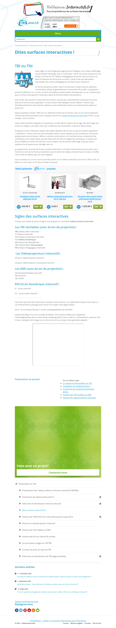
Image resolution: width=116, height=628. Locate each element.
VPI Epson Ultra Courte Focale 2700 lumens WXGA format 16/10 (90, 199)
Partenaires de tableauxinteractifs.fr (38, 497)
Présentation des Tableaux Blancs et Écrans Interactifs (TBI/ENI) (50, 490)
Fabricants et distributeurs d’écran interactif (41, 503)
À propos (87, 623)
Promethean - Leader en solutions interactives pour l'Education (58, 620)
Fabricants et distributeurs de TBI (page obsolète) (44, 556)
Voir (38, 207)
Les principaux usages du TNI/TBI (37, 543)
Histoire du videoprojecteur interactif (79, 397)
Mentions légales (76, 623)
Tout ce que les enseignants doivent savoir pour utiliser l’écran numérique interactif (52, 592)
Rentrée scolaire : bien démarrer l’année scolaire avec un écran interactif (47, 584)
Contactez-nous (58, 472)
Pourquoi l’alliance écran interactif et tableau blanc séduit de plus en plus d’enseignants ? (54, 576)
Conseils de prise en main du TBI (36, 549)
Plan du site (97, 623)
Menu (58, 33)
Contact (66, 623)
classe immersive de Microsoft (74, 115)
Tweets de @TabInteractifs (26, 601)
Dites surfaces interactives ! (34, 510)
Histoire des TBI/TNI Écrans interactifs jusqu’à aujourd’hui (47, 516)
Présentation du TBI (35, 46)
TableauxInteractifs (21, 46)
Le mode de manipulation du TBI (77, 383)
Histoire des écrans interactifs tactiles (38, 536)
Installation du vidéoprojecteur (76, 386)
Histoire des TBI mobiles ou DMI (77, 394)
